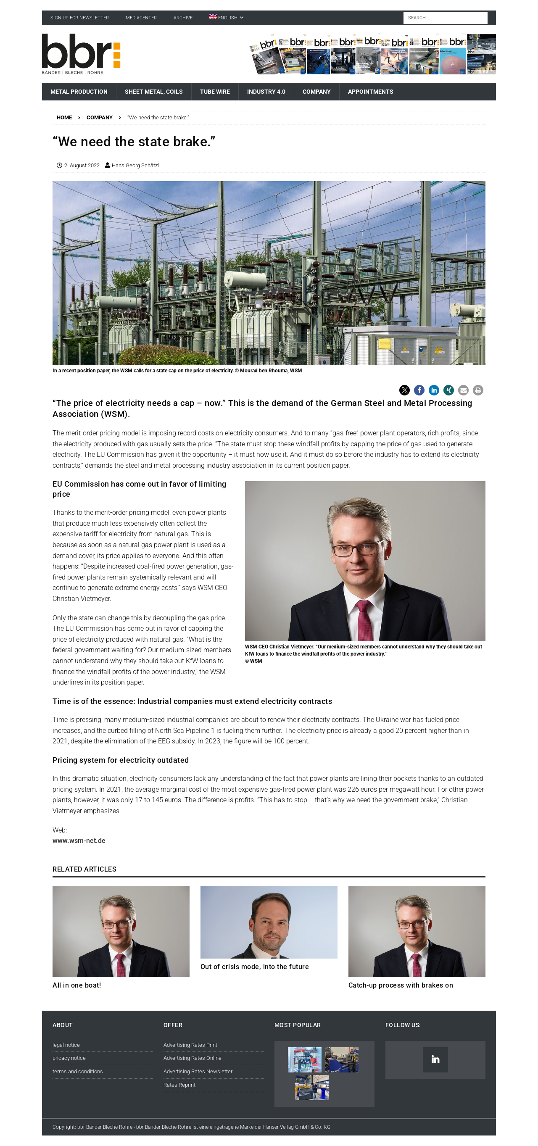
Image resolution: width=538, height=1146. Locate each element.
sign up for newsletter (79, 18)
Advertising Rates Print (190, 1045)
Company (317, 91)
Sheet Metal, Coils (154, 91)
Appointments (370, 91)
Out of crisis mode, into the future (254, 967)
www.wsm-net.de (79, 841)
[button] (404, 390)
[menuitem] (226, 18)
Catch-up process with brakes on (401, 985)
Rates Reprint (179, 1085)
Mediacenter (141, 18)
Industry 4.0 (266, 91)
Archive (183, 18)
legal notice (66, 1045)
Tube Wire (215, 91)
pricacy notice (69, 1058)
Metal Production (79, 91)
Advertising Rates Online (193, 1058)
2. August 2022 (82, 165)
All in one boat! (77, 985)
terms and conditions (78, 1071)
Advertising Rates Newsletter (198, 1071)
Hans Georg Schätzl (135, 165)
